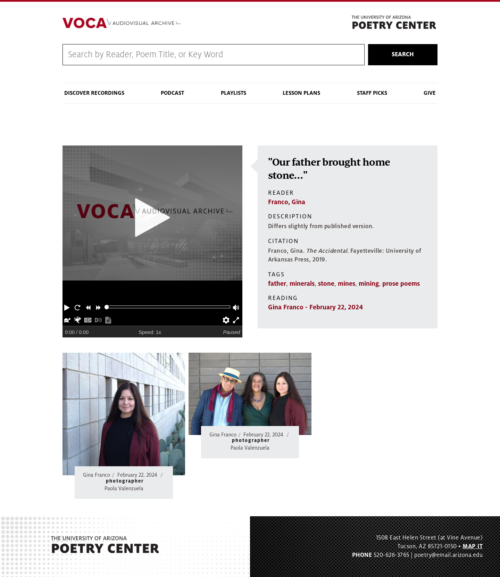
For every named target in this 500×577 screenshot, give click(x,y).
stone (326, 283)
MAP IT (472, 546)
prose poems (401, 283)
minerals (302, 283)
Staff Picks (372, 93)
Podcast (172, 93)
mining (369, 283)
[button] (68, 307)
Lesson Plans (301, 93)
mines (346, 283)
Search (403, 54)
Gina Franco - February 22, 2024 (315, 307)
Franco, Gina (286, 202)
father (277, 283)
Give (430, 93)
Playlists (233, 93)
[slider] (107, 307)
